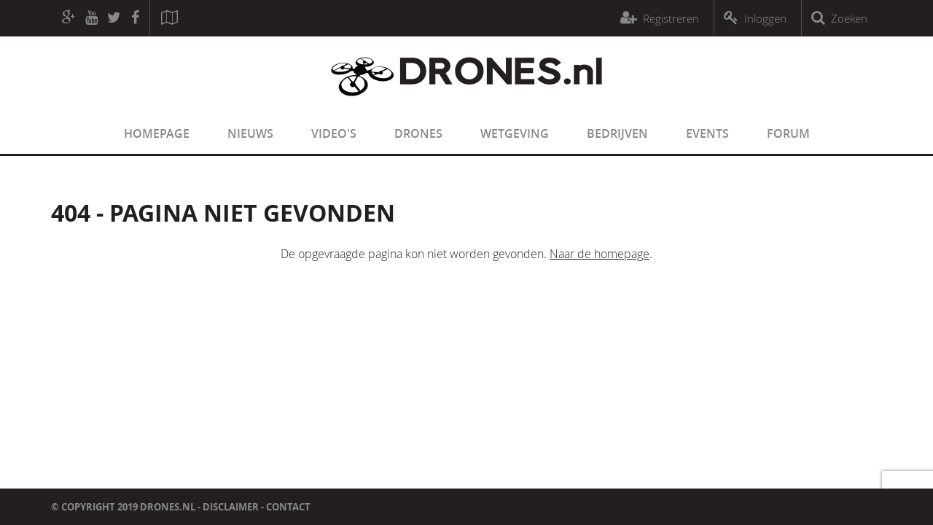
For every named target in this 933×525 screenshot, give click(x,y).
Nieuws (250, 133)
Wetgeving (514, 133)
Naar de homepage (599, 254)
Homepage (157, 133)
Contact (288, 506)
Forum (788, 133)
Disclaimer (231, 506)
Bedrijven (617, 133)
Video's (333, 133)
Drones (418, 133)
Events (707, 133)
